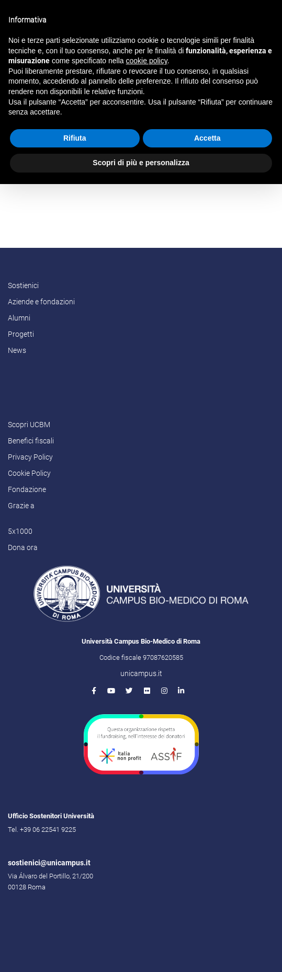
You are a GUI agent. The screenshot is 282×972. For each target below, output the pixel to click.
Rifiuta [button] (74, 138)
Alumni (19, 318)
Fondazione (27, 489)
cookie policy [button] (146, 60)
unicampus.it (141, 673)
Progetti (21, 334)
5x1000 (20, 531)
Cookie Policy (29, 473)
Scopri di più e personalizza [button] (141, 162)
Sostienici (23, 285)
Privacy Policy (30, 457)
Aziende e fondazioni (41, 302)
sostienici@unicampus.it (49, 863)
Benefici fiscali (31, 441)
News (17, 350)
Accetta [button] (207, 138)
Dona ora (23, 547)
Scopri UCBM (29, 424)
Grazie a (21, 505)
